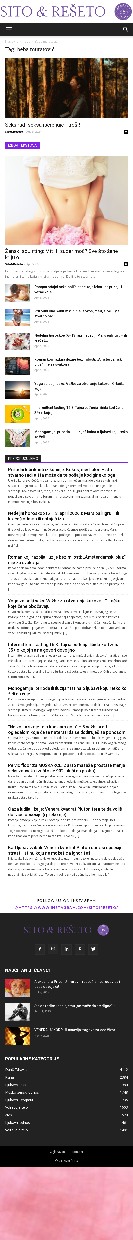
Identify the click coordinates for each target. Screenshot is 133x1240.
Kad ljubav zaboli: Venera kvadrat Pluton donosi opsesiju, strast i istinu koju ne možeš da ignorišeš (66, 850)
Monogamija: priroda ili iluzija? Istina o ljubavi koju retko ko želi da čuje (67, 691)
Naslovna (11, 41)
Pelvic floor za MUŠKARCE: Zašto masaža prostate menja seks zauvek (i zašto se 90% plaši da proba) (66, 768)
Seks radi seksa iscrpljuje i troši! (42, 125)
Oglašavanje (59, 1152)
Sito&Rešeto (14, 131)
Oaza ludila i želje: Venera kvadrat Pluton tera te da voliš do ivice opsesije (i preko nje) (65, 811)
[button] (126, 29)
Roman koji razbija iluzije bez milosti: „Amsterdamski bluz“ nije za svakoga (67, 559)
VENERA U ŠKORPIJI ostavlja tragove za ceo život (74, 1030)
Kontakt (77, 1152)
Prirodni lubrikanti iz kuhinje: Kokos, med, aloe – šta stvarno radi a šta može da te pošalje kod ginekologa (61, 472)
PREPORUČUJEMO (23, 459)
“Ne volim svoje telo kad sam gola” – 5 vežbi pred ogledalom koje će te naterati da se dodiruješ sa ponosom (66, 729)
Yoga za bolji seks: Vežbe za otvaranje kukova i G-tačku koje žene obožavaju (64, 603)
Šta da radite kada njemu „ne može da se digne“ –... (76, 1006)
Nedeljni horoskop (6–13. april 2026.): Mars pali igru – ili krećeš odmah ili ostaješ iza (63, 516)
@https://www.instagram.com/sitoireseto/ (66, 907)
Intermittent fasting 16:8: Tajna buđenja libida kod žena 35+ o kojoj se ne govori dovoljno (64, 647)
